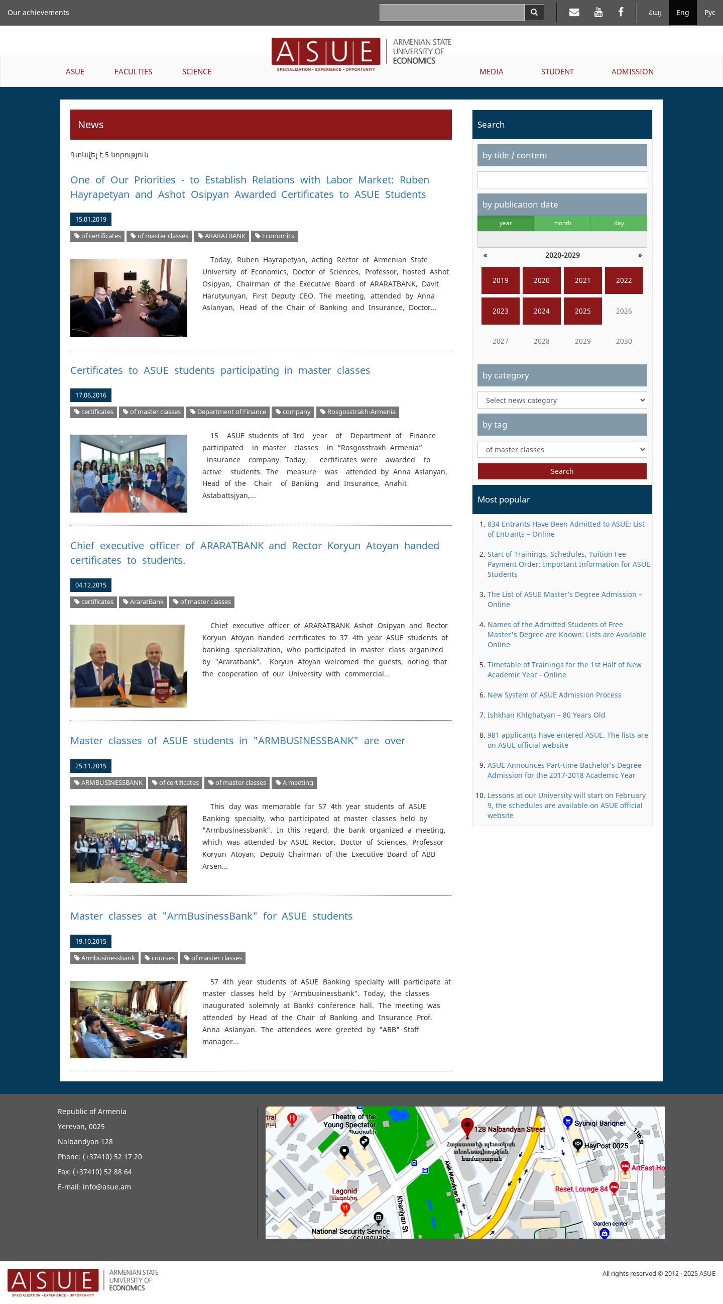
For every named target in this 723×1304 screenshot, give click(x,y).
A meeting (294, 782)
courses (160, 958)
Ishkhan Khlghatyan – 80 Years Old (547, 715)
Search (562, 471)
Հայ (655, 12)
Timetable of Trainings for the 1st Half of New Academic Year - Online (565, 669)
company (293, 412)
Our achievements (38, 12)
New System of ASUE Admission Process (555, 694)
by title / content (515, 155)
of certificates (97, 236)
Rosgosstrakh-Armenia (358, 412)
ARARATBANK (222, 236)
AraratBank (143, 601)
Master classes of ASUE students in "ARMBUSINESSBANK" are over (237, 740)
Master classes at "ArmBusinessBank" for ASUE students (211, 916)
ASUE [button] (75, 71)
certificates (93, 412)
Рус (709, 12)
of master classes (159, 236)
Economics (274, 236)
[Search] (534, 12)
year (506, 223)
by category (506, 375)
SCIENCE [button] (196, 71)
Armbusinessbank (104, 958)
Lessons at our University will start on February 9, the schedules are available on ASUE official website (567, 805)
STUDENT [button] (557, 71)
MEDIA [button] (491, 71)
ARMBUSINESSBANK (108, 782)
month (562, 223)
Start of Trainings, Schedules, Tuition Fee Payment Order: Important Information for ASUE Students (569, 564)
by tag (495, 424)
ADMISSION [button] (633, 71)
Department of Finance (228, 412)
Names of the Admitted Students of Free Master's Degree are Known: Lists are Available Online (567, 634)
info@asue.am (107, 1186)
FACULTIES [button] (133, 71)
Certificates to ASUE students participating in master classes (220, 370)
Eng (682, 12)
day (619, 223)
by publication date (520, 204)
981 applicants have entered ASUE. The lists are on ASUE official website (568, 740)
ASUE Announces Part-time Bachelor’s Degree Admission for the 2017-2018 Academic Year (565, 770)
